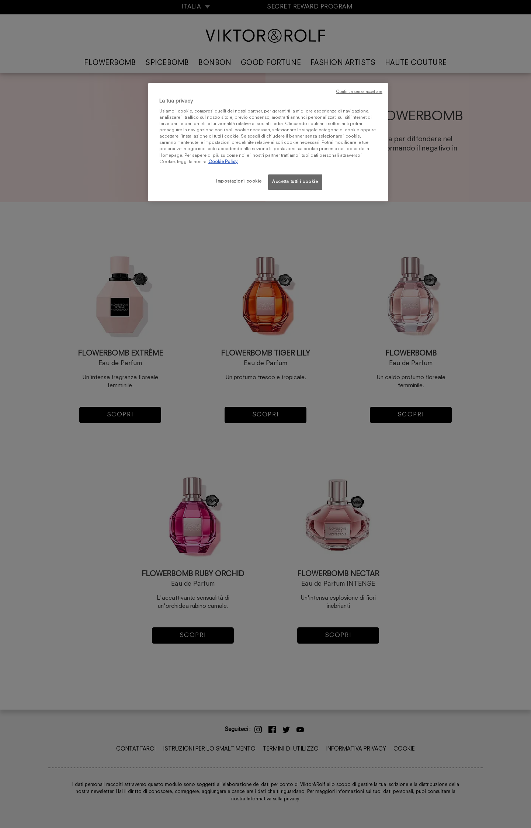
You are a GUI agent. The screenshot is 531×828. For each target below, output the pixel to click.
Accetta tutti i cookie (295, 182)
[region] (268, 142)
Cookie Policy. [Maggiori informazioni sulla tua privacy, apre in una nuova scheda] (223, 162)
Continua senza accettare (359, 92)
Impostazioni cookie (239, 181)
